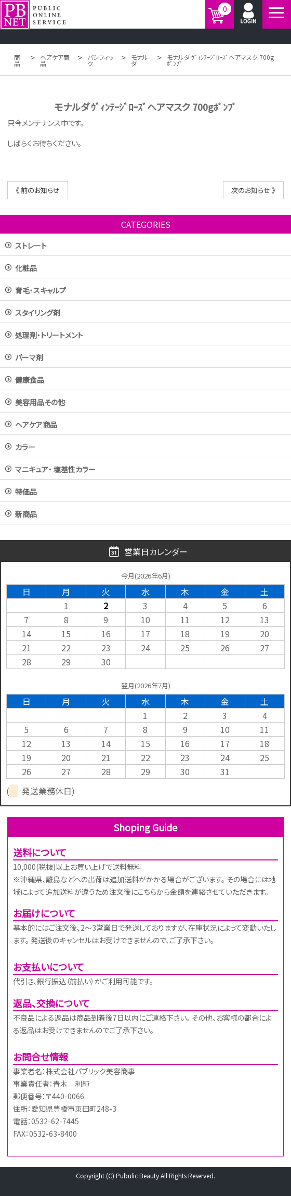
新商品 (26, 514)
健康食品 (29, 380)
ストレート (31, 246)
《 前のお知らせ (38, 190)
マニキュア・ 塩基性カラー (55, 470)
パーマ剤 (29, 358)
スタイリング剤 (37, 313)
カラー (25, 447)
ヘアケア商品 (36, 425)
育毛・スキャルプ (40, 291)
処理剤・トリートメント (49, 335)
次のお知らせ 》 (253, 190)
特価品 (26, 492)
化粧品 (26, 268)
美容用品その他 (40, 402)
